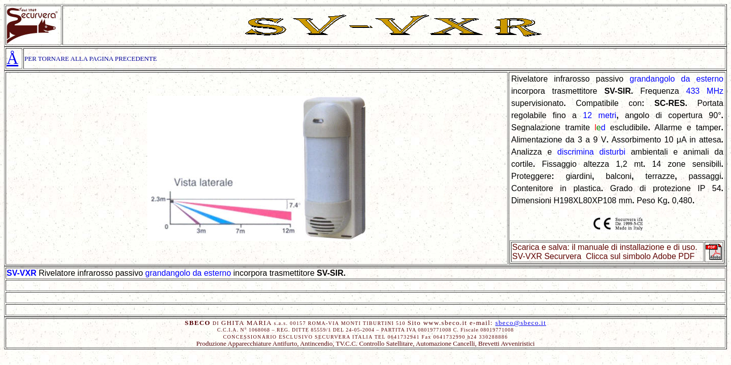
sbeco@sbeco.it (520, 322)
